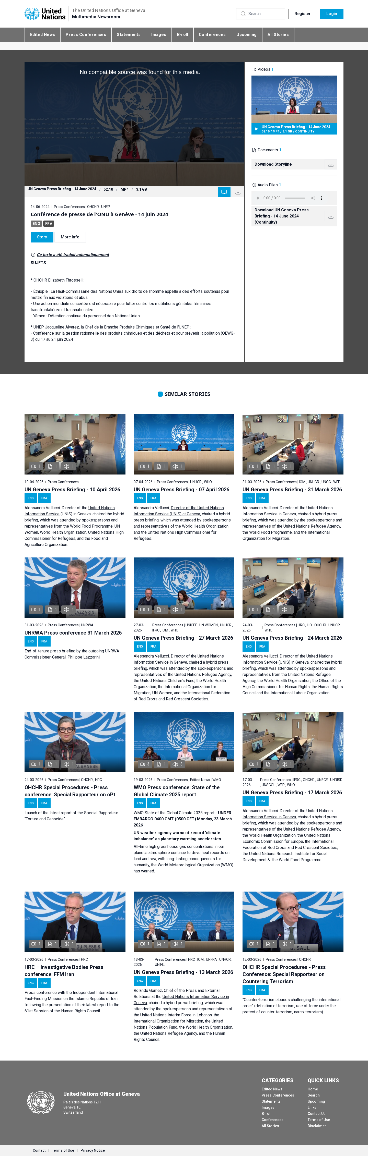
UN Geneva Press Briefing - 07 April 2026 (181, 489)
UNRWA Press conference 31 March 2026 (73, 633)
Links (312, 1107)
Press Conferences (86, 34)
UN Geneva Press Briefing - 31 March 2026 (292, 489)
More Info (70, 237)
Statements (129, 34)
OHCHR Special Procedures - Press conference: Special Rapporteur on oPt (70, 791)
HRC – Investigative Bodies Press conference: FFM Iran (64, 970)
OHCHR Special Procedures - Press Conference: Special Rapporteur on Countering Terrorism (284, 974)
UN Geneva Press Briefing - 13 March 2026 (183, 972)
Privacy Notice (92, 1150)
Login (331, 13)
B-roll (182, 34)
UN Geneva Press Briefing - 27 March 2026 (183, 638)
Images (158, 34)
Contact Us (317, 1114)
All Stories (278, 34)
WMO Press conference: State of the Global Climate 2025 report (177, 791)
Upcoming (246, 34)
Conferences (212, 34)
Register (302, 13)
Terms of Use (319, 1120)
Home (313, 1089)
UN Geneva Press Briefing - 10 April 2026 (72, 489)
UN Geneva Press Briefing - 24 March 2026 (292, 638)
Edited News (42, 34)
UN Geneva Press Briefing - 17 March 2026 (292, 792)
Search (314, 1095)
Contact (39, 1150)
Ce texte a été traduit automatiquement (73, 254)
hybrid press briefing (184, 1002)
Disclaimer (317, 1126)
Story (42, 237)
